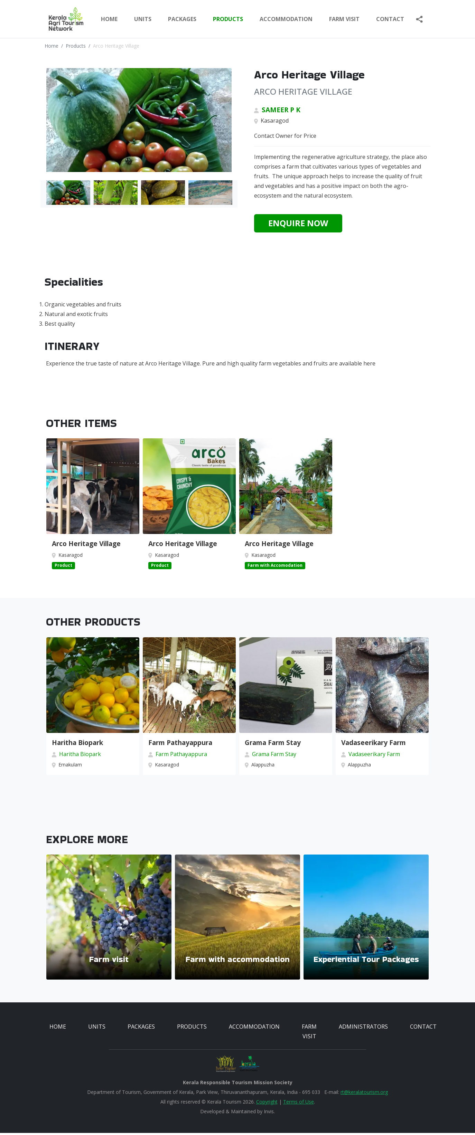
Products (76, 45)
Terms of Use (298, 1103)
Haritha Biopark (77, 744)
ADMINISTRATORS (363, 1028)
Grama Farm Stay (273, 744)
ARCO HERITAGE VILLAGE (303, 91)
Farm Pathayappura (180, 744)
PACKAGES (182, 19)
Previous (404, 649)
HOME (57, 1028)
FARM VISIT (344, 19)
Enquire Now (298, 223)
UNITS (142, 19)
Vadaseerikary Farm (373, 744)
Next (418, 649)
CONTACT (423, 1028)
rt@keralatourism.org (364, 1094)
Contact (390, 19)
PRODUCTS (228, 19)
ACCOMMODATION (286, 19)
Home (109, 19)
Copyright (267, 1103)
